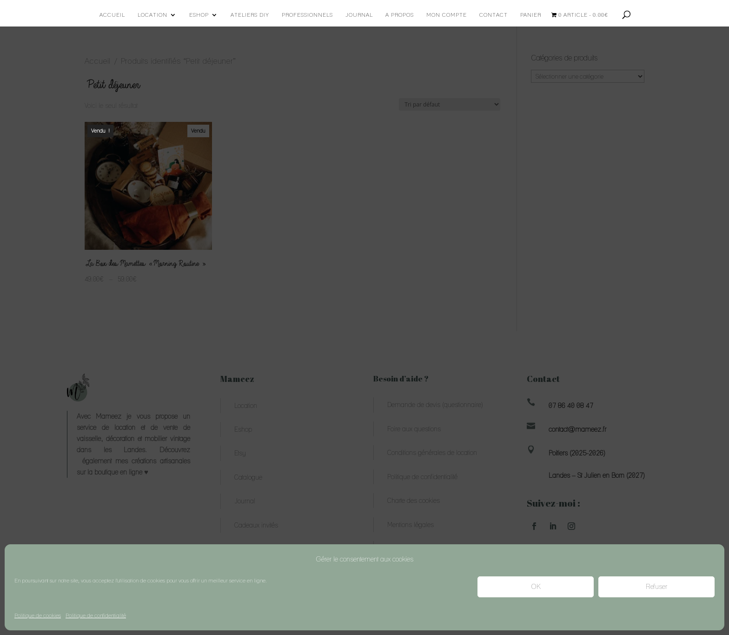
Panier (530, 15)
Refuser (656, 586)
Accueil (112, 15)
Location (152, 15)
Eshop (199, 15)
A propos (399, 15)
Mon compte (446, 15)
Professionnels (307, 15)
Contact (493, 15)
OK (536, 586)
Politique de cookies (37, 615)
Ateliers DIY (250, 15)
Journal (359, 15)
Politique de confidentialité (96, 615)
